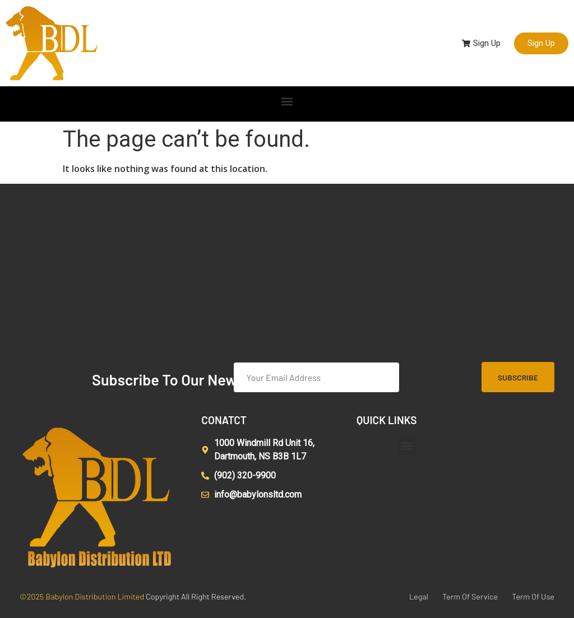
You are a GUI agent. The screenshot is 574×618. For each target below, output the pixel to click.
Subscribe (518, 377)
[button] (287, 101)
